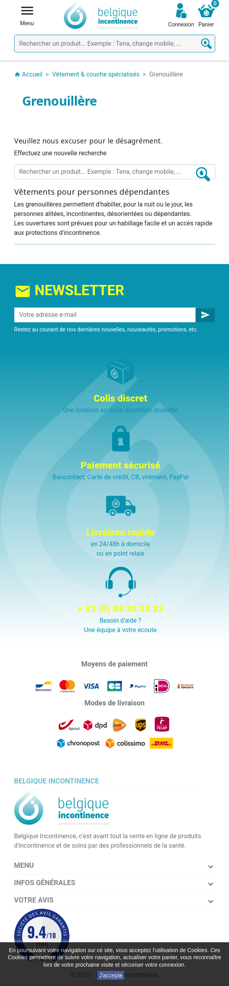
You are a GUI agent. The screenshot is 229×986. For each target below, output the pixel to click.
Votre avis (34, 900)
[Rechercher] (114, 43)
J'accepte (111, 975)
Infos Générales (45, 882)
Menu (24, 865)
